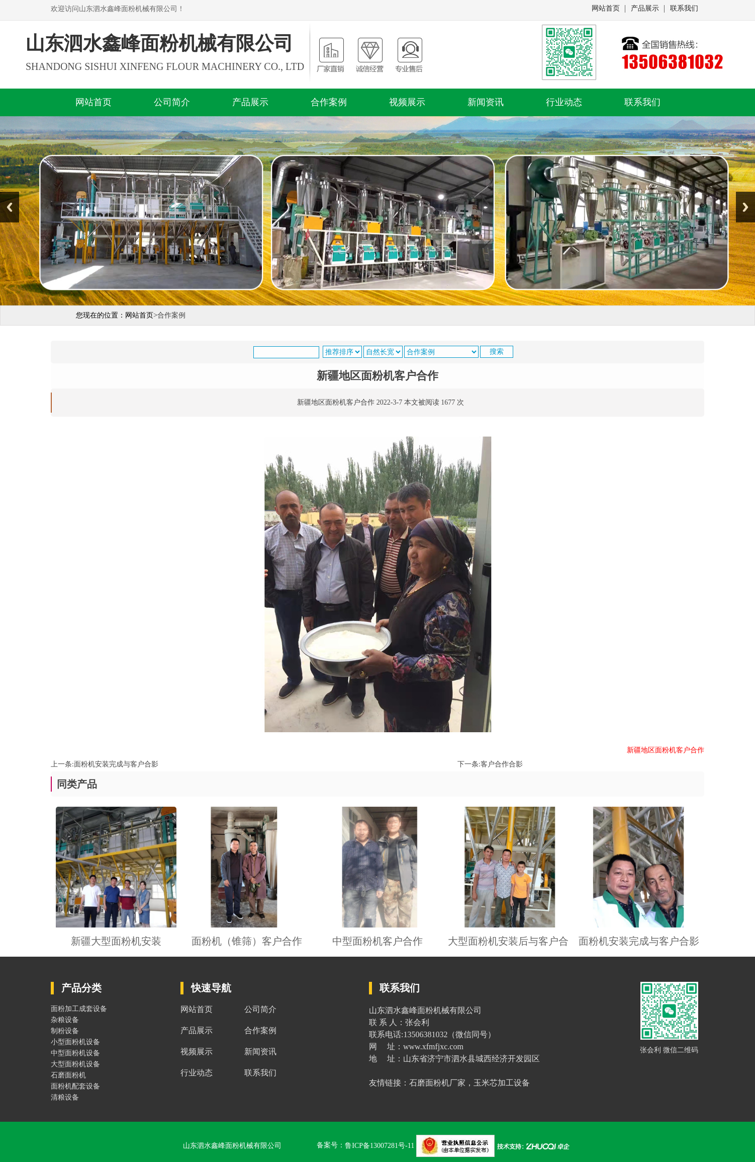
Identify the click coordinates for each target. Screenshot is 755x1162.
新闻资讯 (485, 102)
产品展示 (645, 8)
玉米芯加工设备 (502, 1082)
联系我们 (684, 8)
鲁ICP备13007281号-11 (380, 1145)
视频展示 (407, 102)
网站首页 (606, 8)
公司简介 (172, 102)
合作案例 (329, 102)
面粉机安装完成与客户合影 (116, 764)
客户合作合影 (502, 764)
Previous (9, 207)
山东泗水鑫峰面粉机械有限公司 (232, 1145)
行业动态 (564, 102)
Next (745, 207)
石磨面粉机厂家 (437, 1082)
